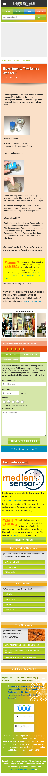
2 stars (9, 401)
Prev (5, 325)
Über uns (6, 681)
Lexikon (29, 11)
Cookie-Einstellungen (23, 681)
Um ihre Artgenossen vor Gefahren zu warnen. (22, 651)
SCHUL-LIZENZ (17, 535)
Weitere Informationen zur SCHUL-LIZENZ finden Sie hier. (22, 275)
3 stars (13, 401)
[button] (40, 17)
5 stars (22, 401)
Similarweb (11, 698)
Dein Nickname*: (9, 380)
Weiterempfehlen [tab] (10, 360)
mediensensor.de (13, 501)
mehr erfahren (24, 539)
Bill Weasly (10, 572)
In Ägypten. (10, 599)
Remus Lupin (11, 567)
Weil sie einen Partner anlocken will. (21, 657)
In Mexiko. (9, 610)
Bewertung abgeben (33, 301)
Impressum (7, 677)
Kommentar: (7, 409)
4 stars (18, 401)
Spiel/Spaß (40, 11)
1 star (4, 401)
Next (43, 325)
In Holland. (10, 594)
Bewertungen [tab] (10, 354)
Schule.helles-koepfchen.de (22, 769)
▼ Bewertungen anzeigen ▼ (24, 449)
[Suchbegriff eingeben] (18, 17)
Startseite (7, 11)
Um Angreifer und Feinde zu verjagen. (22, 645)
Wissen (18, 11)
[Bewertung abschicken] (24, 441)
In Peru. (8, 604)
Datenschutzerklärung (26, 677)
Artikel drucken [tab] (30, 354)
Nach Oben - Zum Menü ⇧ (23, 669)
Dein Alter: (6, 389)
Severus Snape (12, 562)
